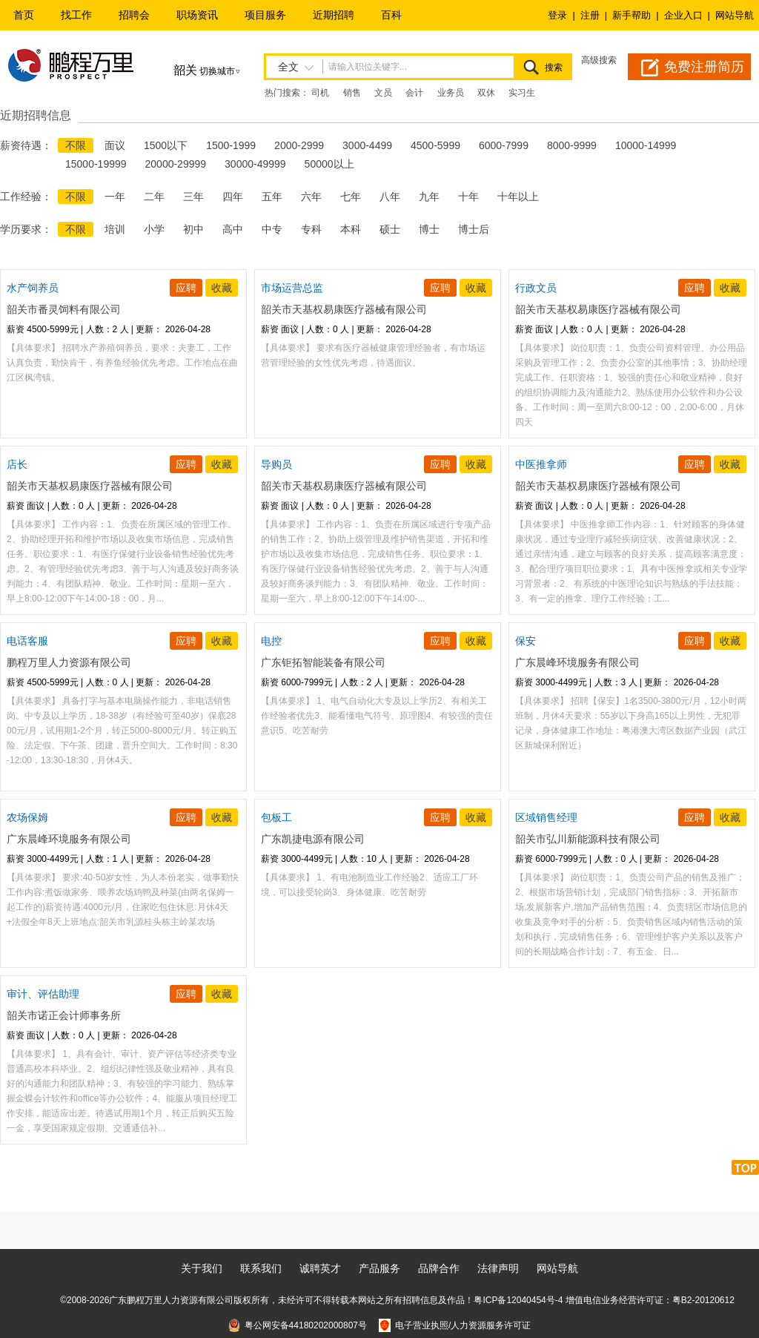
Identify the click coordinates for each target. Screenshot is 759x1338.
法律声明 (498, 1268)
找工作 (76, 15)
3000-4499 (367, 145)
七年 (350, 196)
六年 (311, 196)
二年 (154, 196)
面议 (115, 145)
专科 (311, 229)
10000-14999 (646, 145)
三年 (193, 196)
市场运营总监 (292, 288)
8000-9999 (572, 145)
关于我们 (201, 1268)
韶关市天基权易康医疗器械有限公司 (344, 309)
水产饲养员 (33, 288)
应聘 (186, 288)
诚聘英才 (320, 1268)
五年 (272, 196)
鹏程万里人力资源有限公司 (69, 662)
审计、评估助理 (43, 994)
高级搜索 (599, 60)
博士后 (473, 229)
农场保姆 (27, 817)
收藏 (221, 288)
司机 (320, 93)
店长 (17, 464)
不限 (75, 145)
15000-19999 (96, 164)
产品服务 (379, 1268)
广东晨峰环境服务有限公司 (577, 662)
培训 (115, 229)
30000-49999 (255, 164)
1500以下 (166, 145)
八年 (390, 196)
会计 (414, 93)
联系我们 (261, 1268)
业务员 (450, 93)
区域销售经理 (546, 817)
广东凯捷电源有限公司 (313, 839)
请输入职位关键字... (367, 67)
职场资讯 (197, 15)
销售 (352, 93)
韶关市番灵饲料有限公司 (64, 309)
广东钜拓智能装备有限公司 (323, 662)
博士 (429, 229)
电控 (271, 641)
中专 (272, 229)
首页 (23, 15)
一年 (115, 196)
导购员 (276, 464)
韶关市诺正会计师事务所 (64, 1015)
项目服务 (265, 15)
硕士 (390, 229)
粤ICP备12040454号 (514, 1300)
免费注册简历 (704, 66)
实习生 (521, 93)
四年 (232, 196)
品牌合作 (439, 1268)
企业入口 (683, 15)
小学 (154, 229)
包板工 (276, 817)
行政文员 (536, 288)
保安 (525, 641)
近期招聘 (333, 15)
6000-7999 (503, 145)
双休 (486, 93)
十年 (468, 196)
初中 (193, 229)
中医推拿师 (541, 464)
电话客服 (27, 641)
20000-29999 (176, 164)
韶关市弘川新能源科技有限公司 (587, 839)
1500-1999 (231, 145)
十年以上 (518, 196)
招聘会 (134, 15)
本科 (350, 229)
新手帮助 (631, 15)
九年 (429, 196)
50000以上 (329, 164)
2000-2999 (299, 145)
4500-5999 (435, 145)
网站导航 (734, 15)
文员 (383, 93)
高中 (232, 229)
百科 (391, 15)
